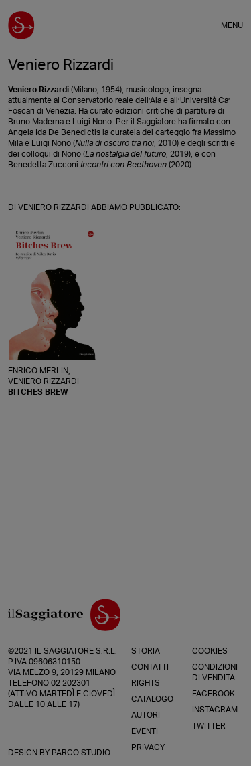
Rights (145, 683)
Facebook (213, 694)
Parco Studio (81, 753)
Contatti (150, 667)
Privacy (148, 747)
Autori (145, 715)
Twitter (209, 726)
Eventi (144, 731)
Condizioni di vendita (215, 672)
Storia (145, 651)
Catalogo (152, 699)
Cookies (210, 651)
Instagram (215, 710)
